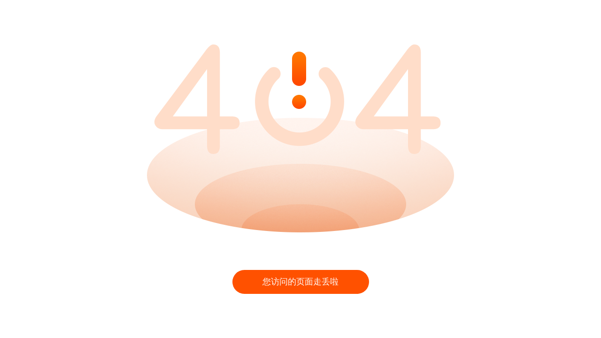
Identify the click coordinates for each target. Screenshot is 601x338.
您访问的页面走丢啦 (300, 281)
